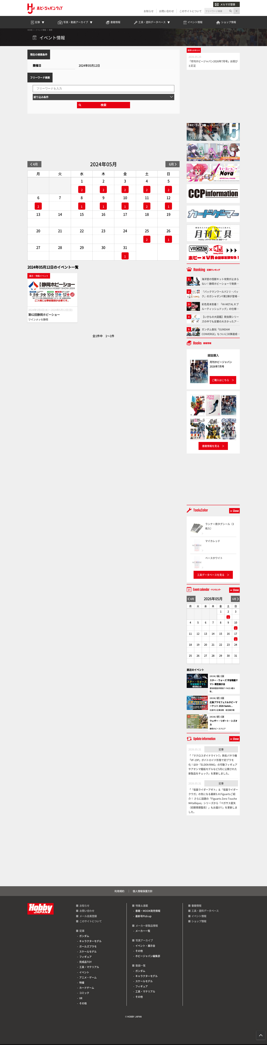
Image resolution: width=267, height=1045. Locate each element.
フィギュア (85, 956)
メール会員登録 (88, 916)
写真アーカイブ (144, 940)
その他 (83, 1003)
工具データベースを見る (210, 574)
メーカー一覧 (142, 930)
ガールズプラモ (88, 946)
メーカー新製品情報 (147, 925)
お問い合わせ (166, 11)
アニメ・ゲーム (88, 977)
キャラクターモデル (90, 941)
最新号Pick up (143, 916)
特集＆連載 (142, 905)
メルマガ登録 (225, 4)
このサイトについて (190, 11)
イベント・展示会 (145, 945)
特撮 (81, 982)
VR (80, 998)
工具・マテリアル (89, 967)
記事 (221, 749)
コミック (84, 992)
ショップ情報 (198, 921)
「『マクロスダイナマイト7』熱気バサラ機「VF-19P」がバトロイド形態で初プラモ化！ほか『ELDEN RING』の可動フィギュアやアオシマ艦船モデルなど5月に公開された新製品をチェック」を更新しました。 (212, 764)
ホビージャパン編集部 (147, 956)
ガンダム (84, 936)
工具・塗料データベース (205, 910)
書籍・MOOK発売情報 (147, 910)
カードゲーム (86, 987)
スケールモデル (88, 951)
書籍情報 (196, 905)
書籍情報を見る (210, 446)
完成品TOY (85, 961)
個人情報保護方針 (143, 891)
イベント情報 (198, 916)
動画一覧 (140, 965)
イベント (84, 972)
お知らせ (149, 11)
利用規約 (119, 891)
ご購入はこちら (220, 380)
